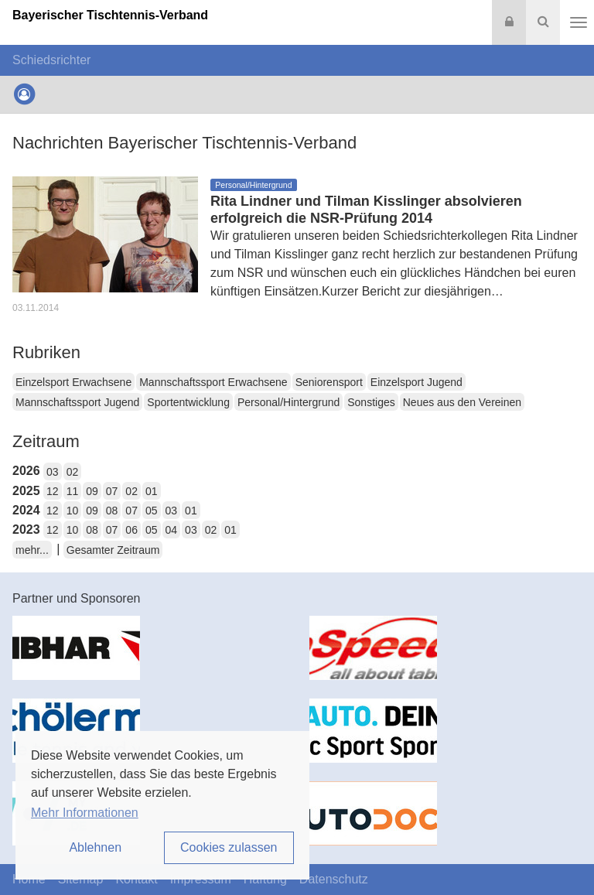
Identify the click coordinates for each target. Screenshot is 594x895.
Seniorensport (329, 382)
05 (151, 510)
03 (52, 472)
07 (112, 491)
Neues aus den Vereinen (462, 402)
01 (151, 491)
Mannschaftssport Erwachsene (213, 382)
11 (73, 491)
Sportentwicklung (188, 402)
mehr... (32, 550)
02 (73, 472)
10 (73, 510)
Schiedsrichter (51, 60)
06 (131, 530)
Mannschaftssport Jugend (77, 402)
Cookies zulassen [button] (228, 847)
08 (112, 510)
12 (52, 491)
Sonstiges (370, 402)
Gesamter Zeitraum (113, 550)
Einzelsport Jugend (416, 382)
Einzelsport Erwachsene (73, 382)
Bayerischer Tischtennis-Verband (110, 15)
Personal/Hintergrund (288, 402)
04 (172, 530)
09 (92, 491)
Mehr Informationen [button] (84, 812)
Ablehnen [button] (95, 847)
